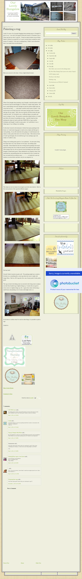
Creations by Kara (7, 394)
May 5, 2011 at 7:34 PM (13, 438)
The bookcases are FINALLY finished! (58, 82)
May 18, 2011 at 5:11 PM (13, 473)
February (51, 90)
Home (10, 19)
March (51, 88)
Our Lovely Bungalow (54, 578)
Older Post (38, 563)
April (50, 85)
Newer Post (6, 563)
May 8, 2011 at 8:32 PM (13, 463)
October (51, 53)
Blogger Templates (60, 578)
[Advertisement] (18, 544)
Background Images (74, 578)
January (51, 93)
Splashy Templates (65, 578)
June (50, 63)
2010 (49, 96)
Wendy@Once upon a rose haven (16, 456)
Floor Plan (15, 19)
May (50, 66)
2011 (49, 50)
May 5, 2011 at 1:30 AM (13, 415)
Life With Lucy (12, 410)
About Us (22, 19)
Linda (9, 420)
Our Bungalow (30, 19)
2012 (49, 48)
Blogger (64, 191)
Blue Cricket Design (8, 388)
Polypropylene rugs (13, 479)
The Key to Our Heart (54, 77)
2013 (49, 45)
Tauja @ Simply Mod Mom (15, 432)
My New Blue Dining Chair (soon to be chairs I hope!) (62, 71)
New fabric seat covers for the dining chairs (59, 68)
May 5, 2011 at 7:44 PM (13, 451)
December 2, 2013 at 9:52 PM (14, 483)
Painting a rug (11, 29)
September (52, 56)
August (51, 58)
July (50, 61)
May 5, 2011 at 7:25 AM (13, 427)
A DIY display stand (54, 74)
